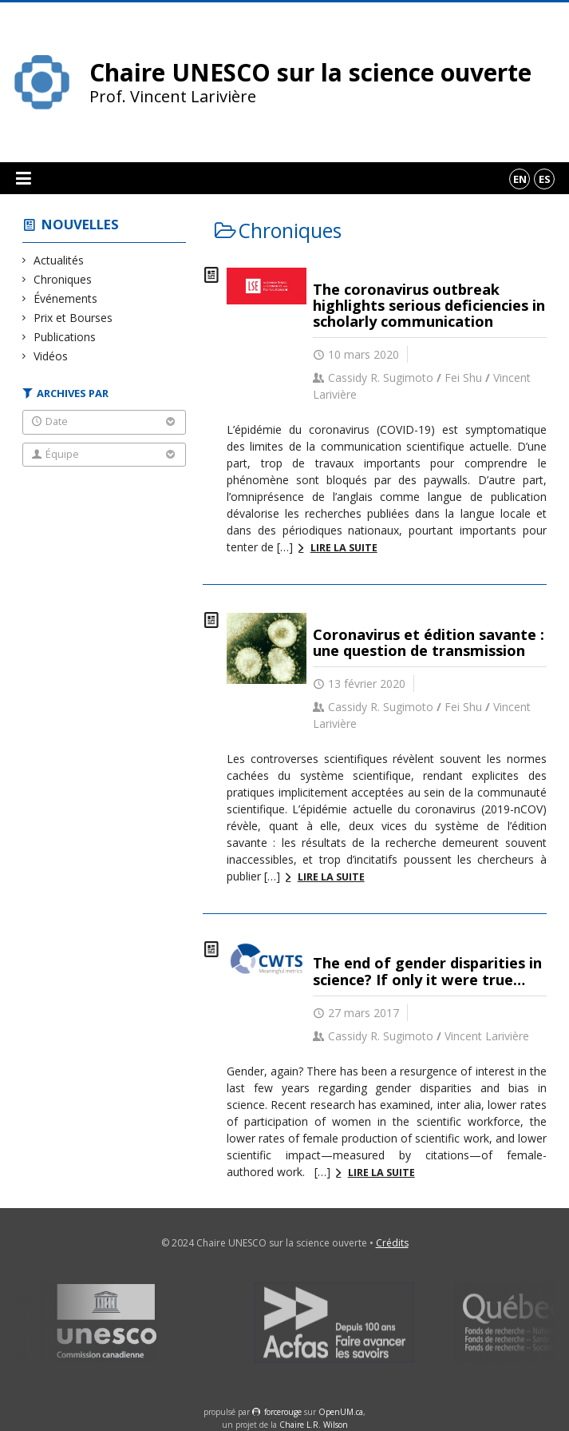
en (520, 179)
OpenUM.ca (340, 1411)
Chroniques (63, 279)
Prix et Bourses (73, 317)
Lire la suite (343, 548)
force (283, 1411)
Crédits (392, 1243)
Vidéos (51, 356)
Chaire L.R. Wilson (313, 1424)
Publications (65, 336)
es (545, 179)
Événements (65, 298)
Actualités (59, 260)
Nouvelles (80, 224)
